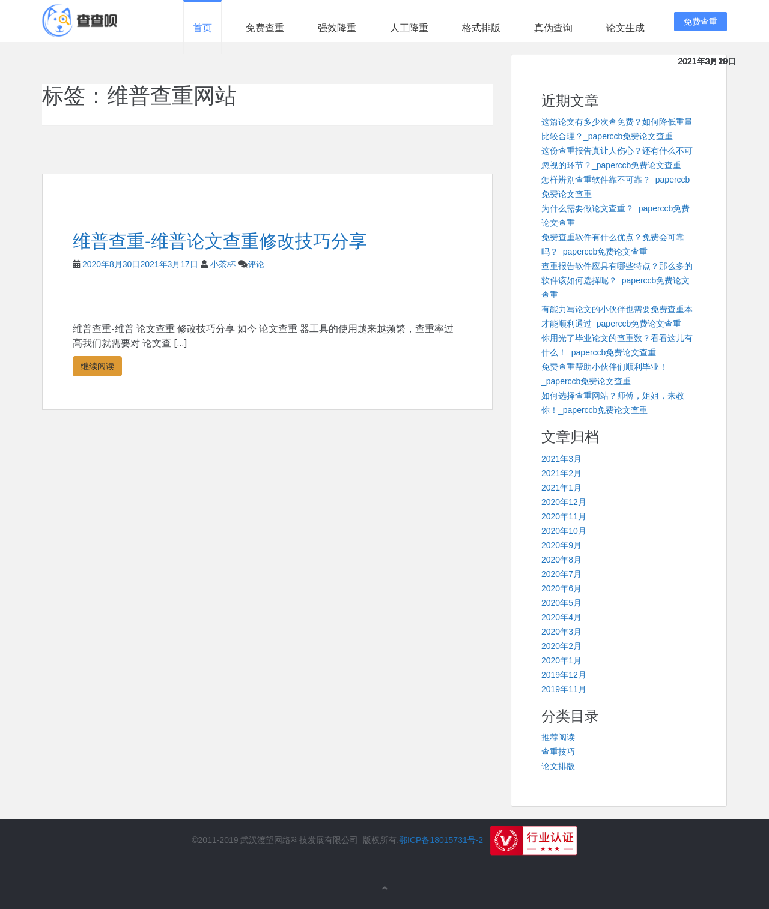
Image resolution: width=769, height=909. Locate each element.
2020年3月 (561, 631)
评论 (256, 264)
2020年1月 (561, 660)
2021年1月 (561, 487)
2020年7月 (561, 574)
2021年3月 (561, 459)
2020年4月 (561, 617)
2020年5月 (561, 603)
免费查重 (265, 28)
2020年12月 (563, 502)
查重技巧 (558, 751)
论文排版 (558, 766)
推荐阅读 (558, 737)
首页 (202, 28)
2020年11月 (563, 516)
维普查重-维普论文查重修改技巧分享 (220, 241)
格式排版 (481, 28)
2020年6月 (561, 588)
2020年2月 (561, 646)
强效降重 (337, 28)
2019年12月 (563, 675)
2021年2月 (561, 473)
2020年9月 (561, 545)
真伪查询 (553, 28)
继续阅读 (97, 366)
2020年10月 (563, 531)
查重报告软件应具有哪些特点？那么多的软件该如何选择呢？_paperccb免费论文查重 (617, 280)
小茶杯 (223, 264)
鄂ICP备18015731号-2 (441, 840)
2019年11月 (563, 689)
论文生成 (625, 28)
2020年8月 (561, 559)
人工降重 (409, 28)
